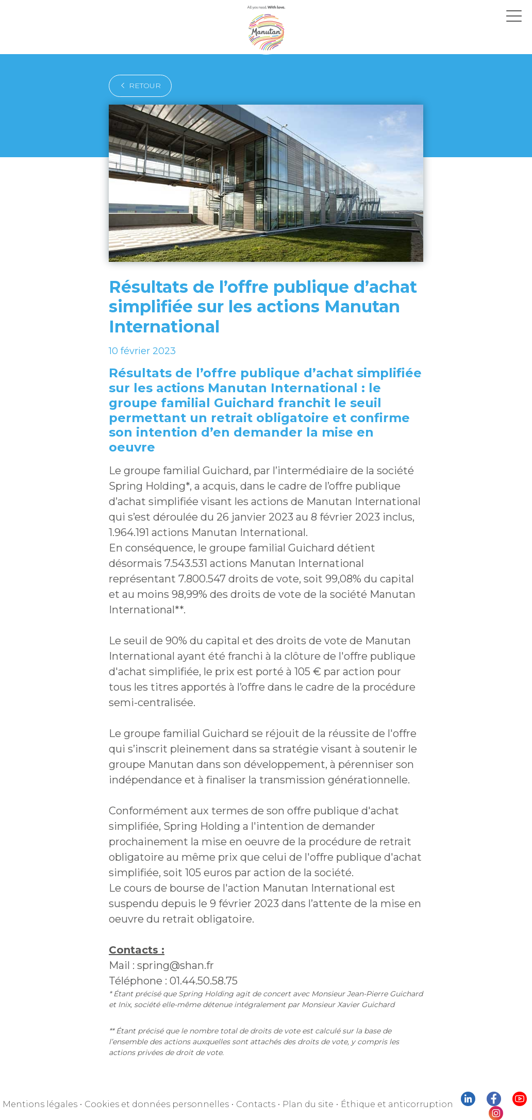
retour (137, 85)
